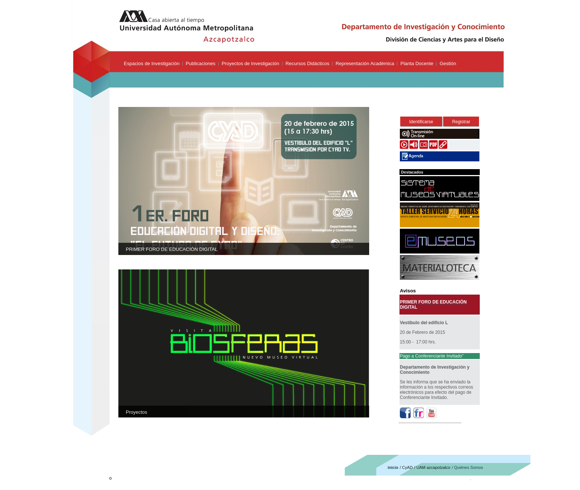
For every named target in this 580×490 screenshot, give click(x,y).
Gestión (447, 63)
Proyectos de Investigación (250, 63)
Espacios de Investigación (151, 63)
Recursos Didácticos (308, 63)
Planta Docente (416, 63)
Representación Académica (364, 63)
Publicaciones (200, 63)
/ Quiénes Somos (467, 467)
